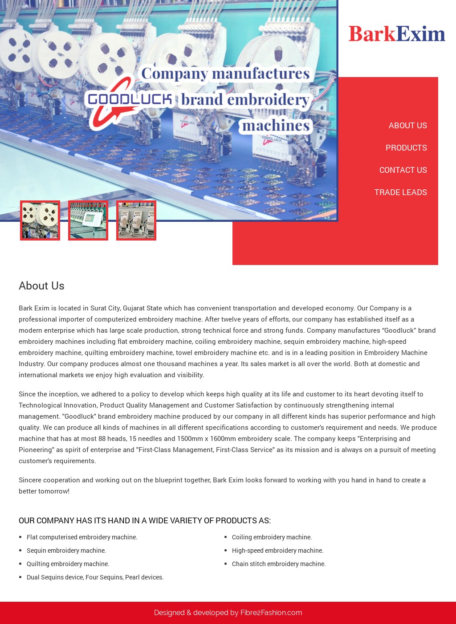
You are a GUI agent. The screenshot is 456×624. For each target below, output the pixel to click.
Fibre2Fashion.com (271, 612)
